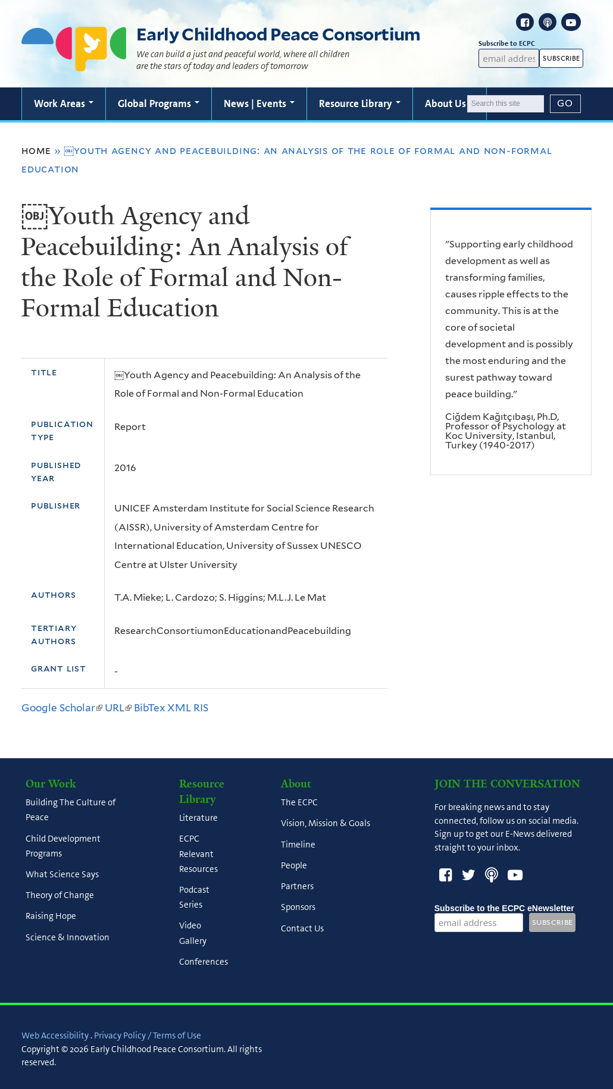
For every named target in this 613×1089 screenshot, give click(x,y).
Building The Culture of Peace (70, 810)
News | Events (259, 103)
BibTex (149, 708)
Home (36, 150)
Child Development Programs (63, 846)
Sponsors (298, 908)
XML (179, 708)
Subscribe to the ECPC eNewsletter (504, 908)
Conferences (203, 962)
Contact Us (302, 928)
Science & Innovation (68, 937)
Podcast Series (194, 897)
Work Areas (63, 103)
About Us (449, 103)
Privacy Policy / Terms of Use (147, 1035)
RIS (200, 708)
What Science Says (62, 874)
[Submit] (565, 103)
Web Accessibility (55, 1035)
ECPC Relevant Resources (198, 854)
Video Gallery (193, 933)
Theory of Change (60, 896)
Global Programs (158, 103)
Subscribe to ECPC (508, 44)
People (294, 865)
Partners (297, 887)
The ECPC (299, 803)
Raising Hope (51, 916)
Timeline (298, 845)
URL (118, 708)
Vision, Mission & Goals (325, 824)
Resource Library (360, 103)
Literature (198, 818)
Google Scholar (61, 708)
